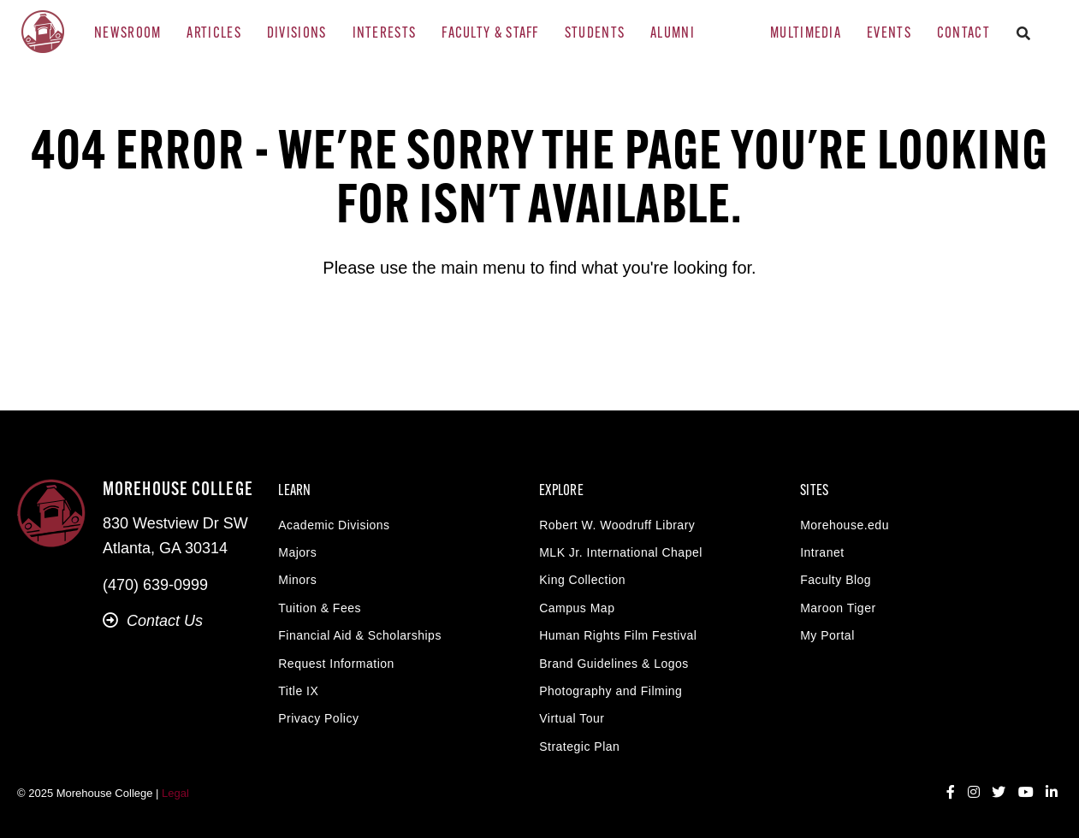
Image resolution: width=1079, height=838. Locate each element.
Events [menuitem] (889, 34)
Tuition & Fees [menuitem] (319, 608)
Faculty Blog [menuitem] (835, 580)
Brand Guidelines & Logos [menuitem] (614, 663)
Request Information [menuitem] (336, 663)
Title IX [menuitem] (298, 691)
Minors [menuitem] (297, 580)
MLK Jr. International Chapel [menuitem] (621, 552)
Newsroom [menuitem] (127, 34)
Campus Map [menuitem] (576, 608)
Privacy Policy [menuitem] (318, 718)
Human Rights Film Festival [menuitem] (618, 635)
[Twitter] (998, 793)
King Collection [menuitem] (582, 580)
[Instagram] (974, 793)
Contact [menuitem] (963, 34)
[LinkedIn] (1052, 793)
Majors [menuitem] (297, 552)
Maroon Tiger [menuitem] (837, 608)
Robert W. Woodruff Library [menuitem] (617, 525)
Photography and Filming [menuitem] (610, 691)
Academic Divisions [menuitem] (333, 525)
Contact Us (153, 620)
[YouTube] (1026, 793)
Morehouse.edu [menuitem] (844, 525)
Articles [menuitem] (213, 34)
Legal (175, 793)
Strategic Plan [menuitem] (579, 746)
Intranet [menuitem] (822, 552)
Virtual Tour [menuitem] (571, 718)
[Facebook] (950, 793)
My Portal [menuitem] (827, 635)
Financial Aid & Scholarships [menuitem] (360, 635)
